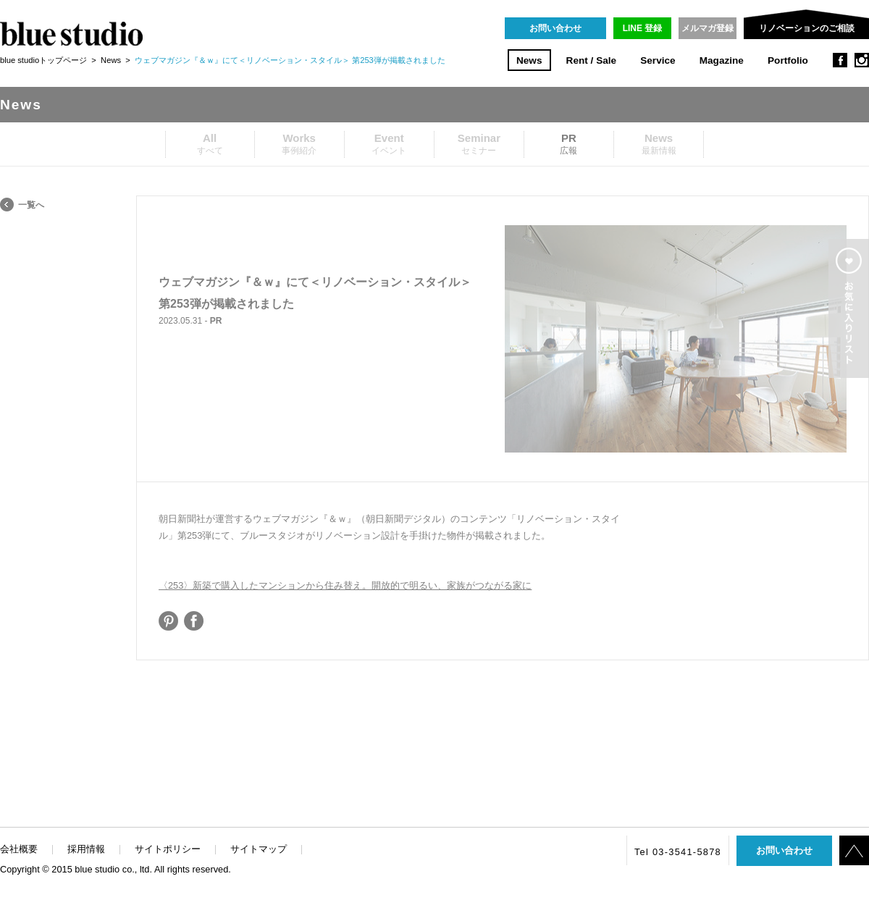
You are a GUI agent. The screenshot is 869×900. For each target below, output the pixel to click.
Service (657, 60)
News (529, 60)
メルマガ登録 (707, 28)
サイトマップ (258, 849)
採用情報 (86, 849)
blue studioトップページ (43, 60)
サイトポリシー (168, 849)
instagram (862, 60)
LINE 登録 (643, 28)
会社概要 (19, 849)
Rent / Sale (591, 60)
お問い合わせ (555, 28)
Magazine (722, 60)
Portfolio (788, 60)
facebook (840, 60)
